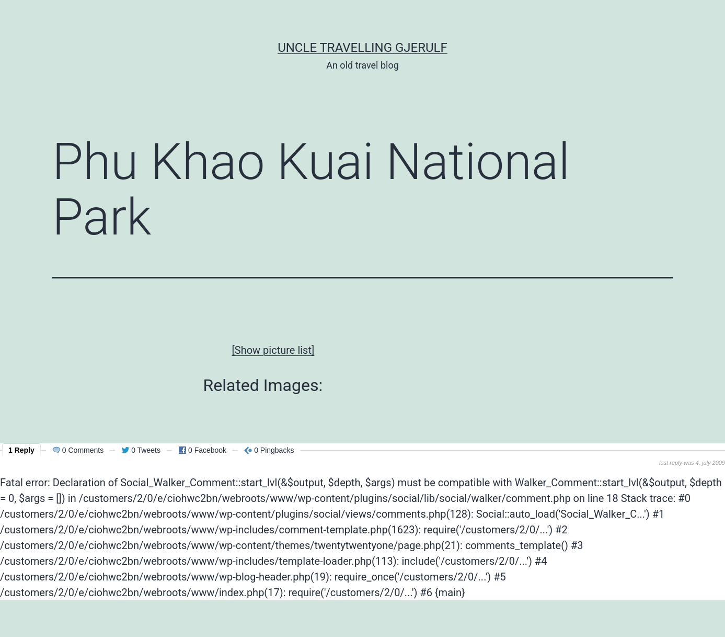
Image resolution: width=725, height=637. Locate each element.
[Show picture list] (273, 350)
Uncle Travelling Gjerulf (362, 47)
